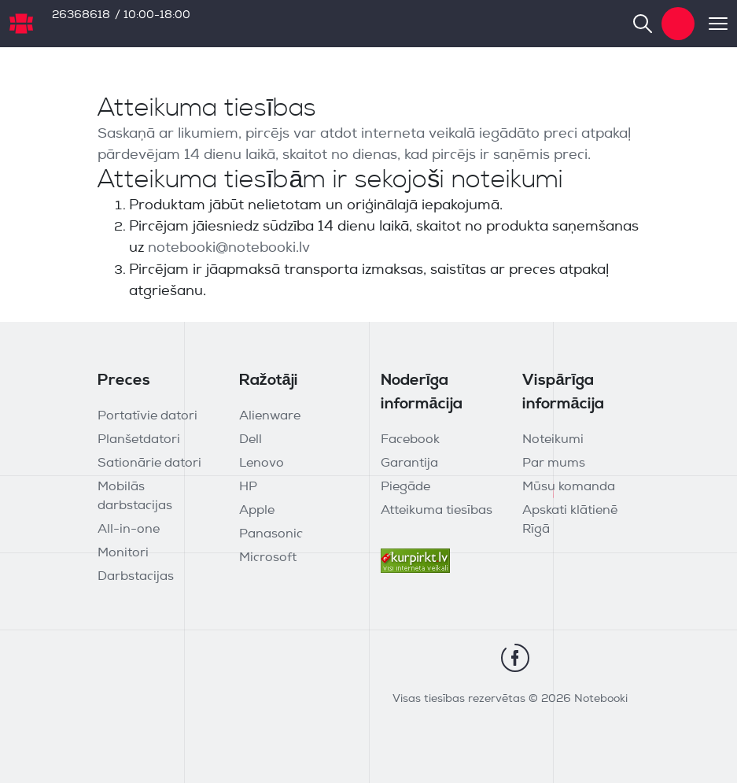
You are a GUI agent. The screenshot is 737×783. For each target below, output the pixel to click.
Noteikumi (553, 440)
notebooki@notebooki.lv (229, 248)
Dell (250, 440)
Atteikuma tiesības (436, 510)
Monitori (123, 553)
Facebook (410, 440)
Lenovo (261, 463)
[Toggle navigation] (711, 23)
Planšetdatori (139, 440)
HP (248, 487)
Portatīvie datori (147, 416)
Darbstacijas (136, 577)
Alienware (269, 416)
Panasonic (271, 534)
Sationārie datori (149, 463)
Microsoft (268, 558)
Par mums (553, 463)
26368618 (81, 15)
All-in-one (129, 529)
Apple (257, 510)
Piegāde (405, 487)
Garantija (409, 463)
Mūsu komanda (568, 487)
